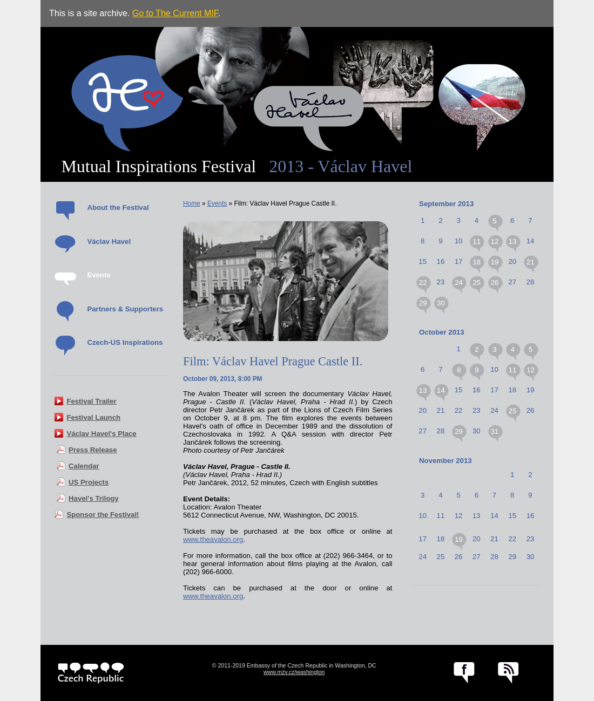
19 (495, 262)
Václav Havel (109, 241)
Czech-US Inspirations (125, 342)
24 (459, 282)
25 (477, 282)
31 (495, 431)
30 (441, 303)
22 (423, 282)
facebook (464, 673)
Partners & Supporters (125, 309)
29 (423, 303)
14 (441, 390)
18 (477, 262)
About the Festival (117, 207)
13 (513, 241)
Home (191, 203)
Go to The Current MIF (175, 13)
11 (477, 241)
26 (495, 282)
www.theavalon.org (213, 539)
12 (495, 241)
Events (98, 275)
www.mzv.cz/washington (294, 672)
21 (530, 262)
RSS (508, 673)
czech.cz (91, 673)
